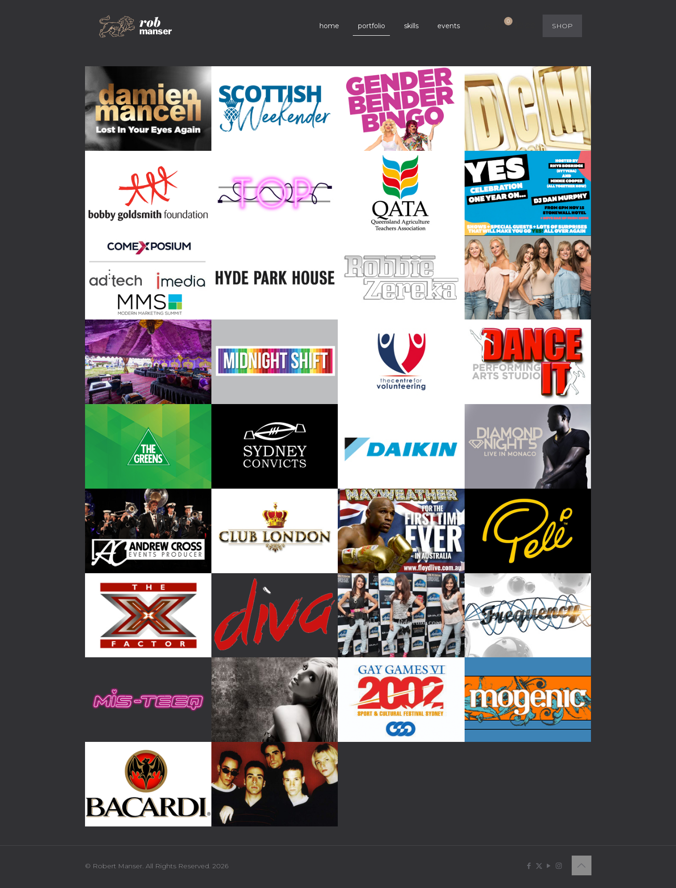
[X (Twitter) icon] (539, 865)
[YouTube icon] (548, 865)
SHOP (562, 26)
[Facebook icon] (529, 865)
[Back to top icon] (581, 865)
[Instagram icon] (558, 865)
